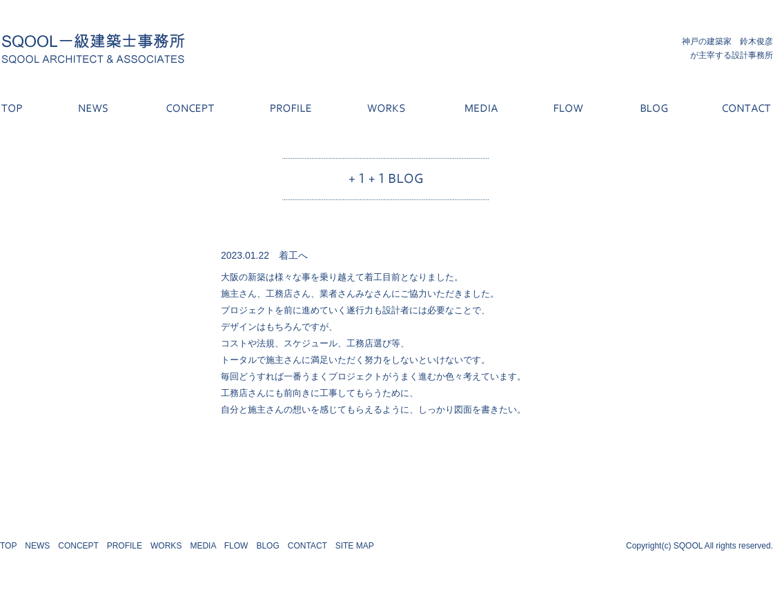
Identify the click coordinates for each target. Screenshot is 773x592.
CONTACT (307, 546)
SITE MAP (354, 546)
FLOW (236, 546)
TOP (8, 546)
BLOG (267, 546)
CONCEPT (78, 546)
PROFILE (124, 546)
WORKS (166, 546)
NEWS (37, 546)
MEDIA (202, 546)
